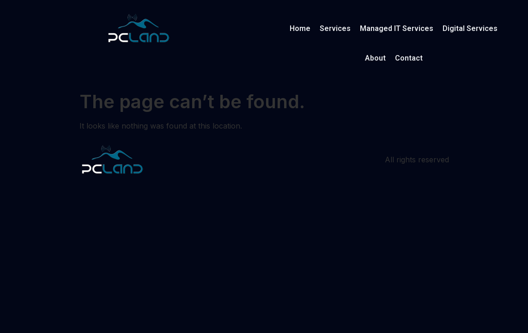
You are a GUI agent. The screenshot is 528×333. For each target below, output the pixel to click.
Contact (409, 58)
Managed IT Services (396, 28)
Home (300, 28)
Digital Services (470, 28)
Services (335, 28)
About (375, 58)
